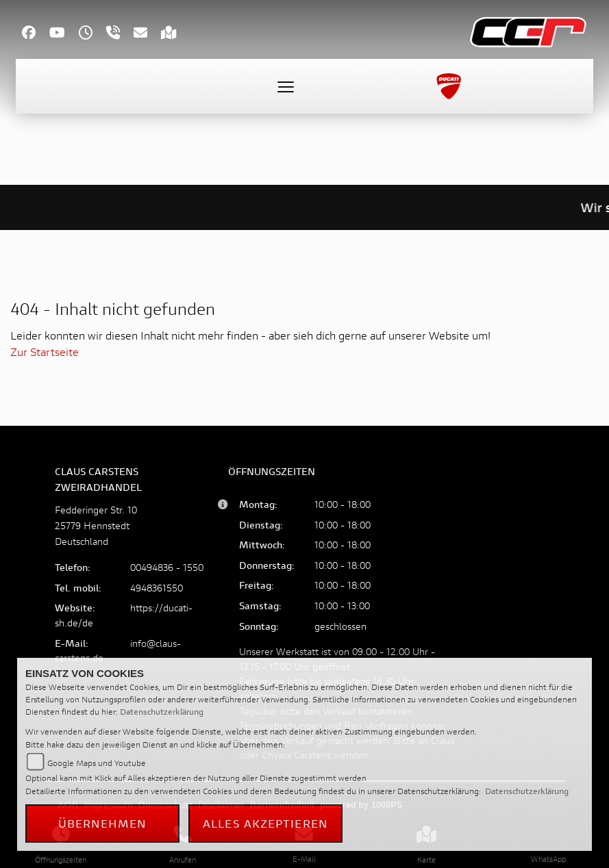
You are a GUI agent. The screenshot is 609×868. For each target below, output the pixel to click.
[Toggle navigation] (285, 86)
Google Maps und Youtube (96, 763)
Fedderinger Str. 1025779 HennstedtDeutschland (96, 525)
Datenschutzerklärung (161, 711)
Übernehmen (102, 823)
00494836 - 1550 (166, 567)
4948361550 (156, 587)
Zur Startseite (44, 351)
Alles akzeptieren (265, 823)
